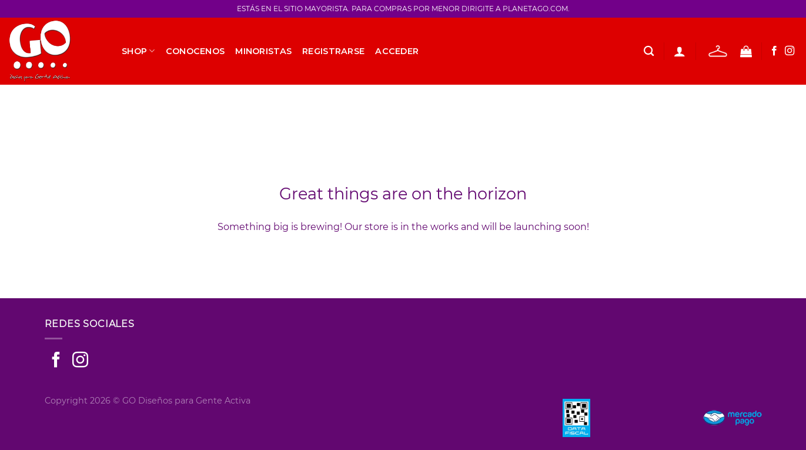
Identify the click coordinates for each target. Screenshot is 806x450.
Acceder (397, 51)
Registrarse (333, 51)
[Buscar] (649, 51)
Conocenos (195, 51)
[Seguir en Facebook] (774, 51)
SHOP (138, 50)
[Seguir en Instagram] (789, 51)
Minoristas (263, 51)
